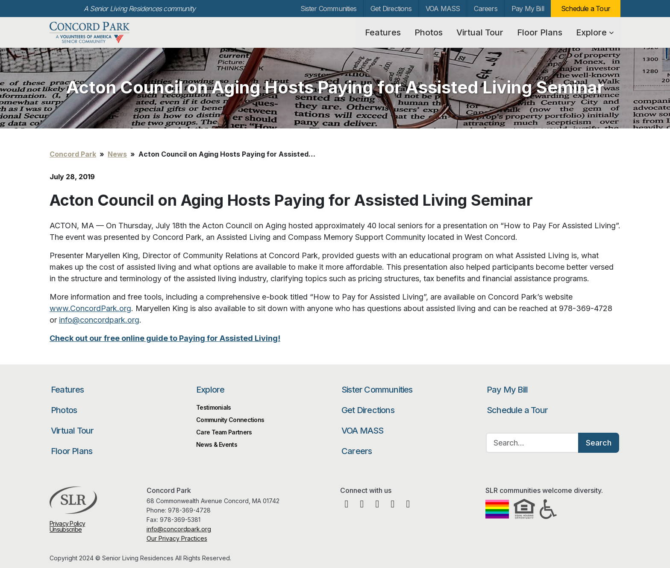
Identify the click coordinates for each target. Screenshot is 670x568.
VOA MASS (443, 8)
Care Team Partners (224, 432)
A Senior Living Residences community (139, 8)
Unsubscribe (66, 529)
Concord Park (95, 32)
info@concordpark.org (179, 529)
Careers (485, 8)
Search (598, 442)
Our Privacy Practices (177, 538)
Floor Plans (539, 32)
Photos (428, 32)
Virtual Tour (479, 32)
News (117, 154)
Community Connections (230, 419)
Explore (595, 32)
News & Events (216, 444)
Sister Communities (328, 8)
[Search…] (532, 443)
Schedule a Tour (585, 8)
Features (383, 32)
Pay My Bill (527, 8)
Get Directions (390, 8)
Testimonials (213, 407)
